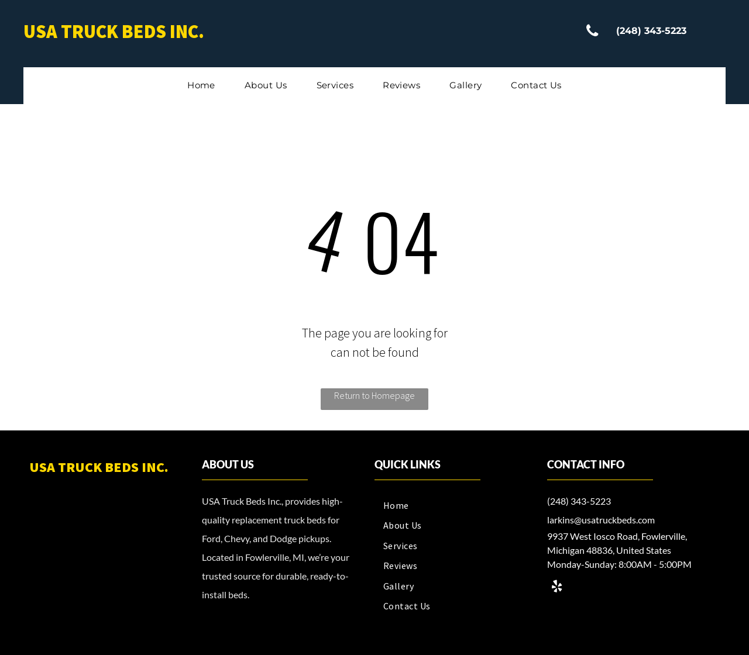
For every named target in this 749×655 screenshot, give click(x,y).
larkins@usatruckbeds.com (601, 519)
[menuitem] (201, 85)
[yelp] (556, 588)
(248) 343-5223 (579, 500)
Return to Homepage (374, 395)
